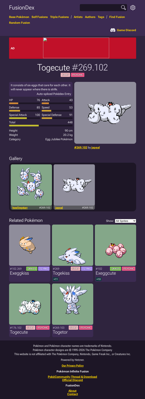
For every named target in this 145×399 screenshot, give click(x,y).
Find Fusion (117, 17)
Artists (78, 17)
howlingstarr (20, 207)
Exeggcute (106, 273)
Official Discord (72, 380)
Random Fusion (19, 22)
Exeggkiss (19, 273)
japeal (95, 147)
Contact (72, 394)
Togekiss (61, 273)
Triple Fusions (59, 17)
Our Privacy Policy (73, 365)
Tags (101, 17)
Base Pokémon (19, 17)
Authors (90, 17)
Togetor (60, 332)
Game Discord (123, 30)
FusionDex (21, 7)
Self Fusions (40, 17)
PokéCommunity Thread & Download (72, 376)
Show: (121, 221)
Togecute (19, 332)
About (72, 390)
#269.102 (80, 147)
